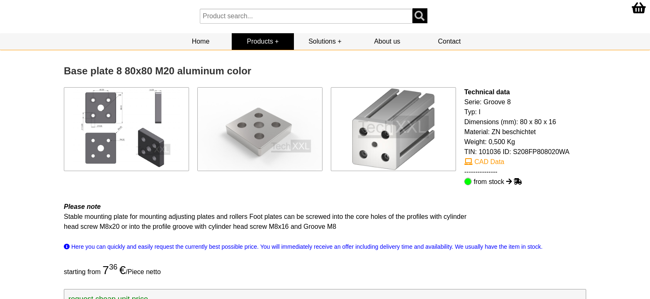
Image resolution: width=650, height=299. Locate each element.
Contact (449, 41)
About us (387, 41)
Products (260, 41)
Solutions (322, 41)
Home (201, 41)
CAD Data (484, 161)
